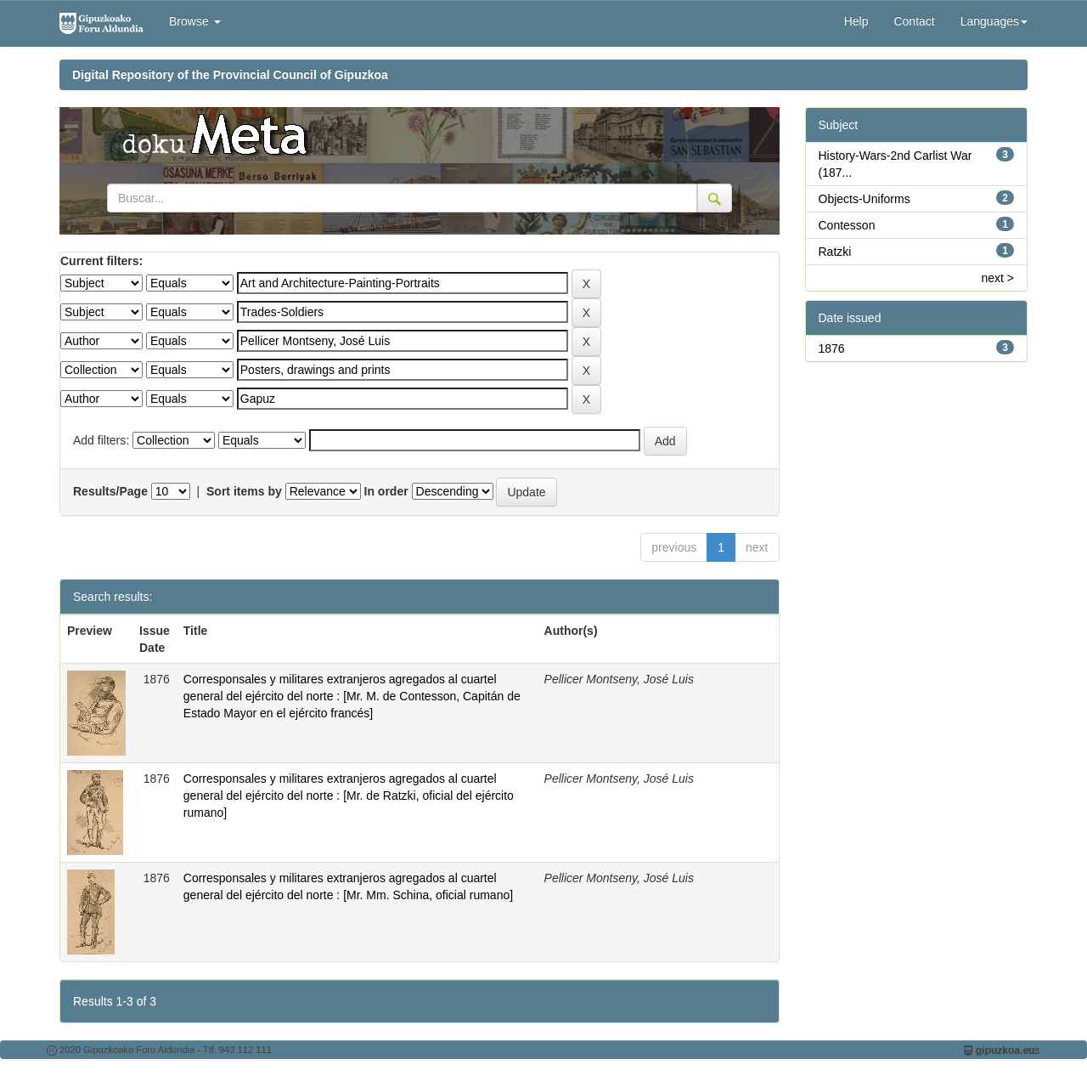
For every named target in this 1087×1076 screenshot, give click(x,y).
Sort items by (244, 491)
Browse (195, 21)
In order (386, 491)
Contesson (847, 225)
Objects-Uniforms (864, 199)
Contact (913, 21)
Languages (994, 21)
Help (856, 21)
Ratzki (835, 251)
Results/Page (110, 491)
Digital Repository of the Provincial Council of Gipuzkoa (230, 75)
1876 (832, 348)
